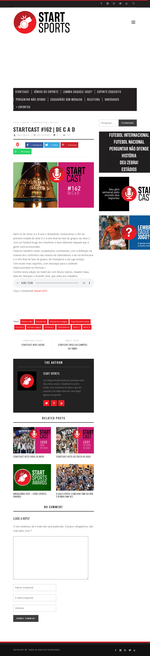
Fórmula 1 (49, 327)
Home (16, 122)
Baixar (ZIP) (40, 290)
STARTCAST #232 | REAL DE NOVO (28, 456)
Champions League (58, 321)
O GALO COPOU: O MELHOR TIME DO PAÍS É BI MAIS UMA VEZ (74, 495)
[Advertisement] (88, 61)
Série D (86, 327)
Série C (76, 327)
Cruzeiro (20, 327)
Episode (25, 122)
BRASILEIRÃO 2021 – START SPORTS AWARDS (29, 495)
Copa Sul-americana (80, 321)
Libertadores (64, 327)
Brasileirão (41, 321)
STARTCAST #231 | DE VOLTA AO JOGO (73, 456)
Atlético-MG (27, 321)
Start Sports (23, 135)
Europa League (34, 327)
